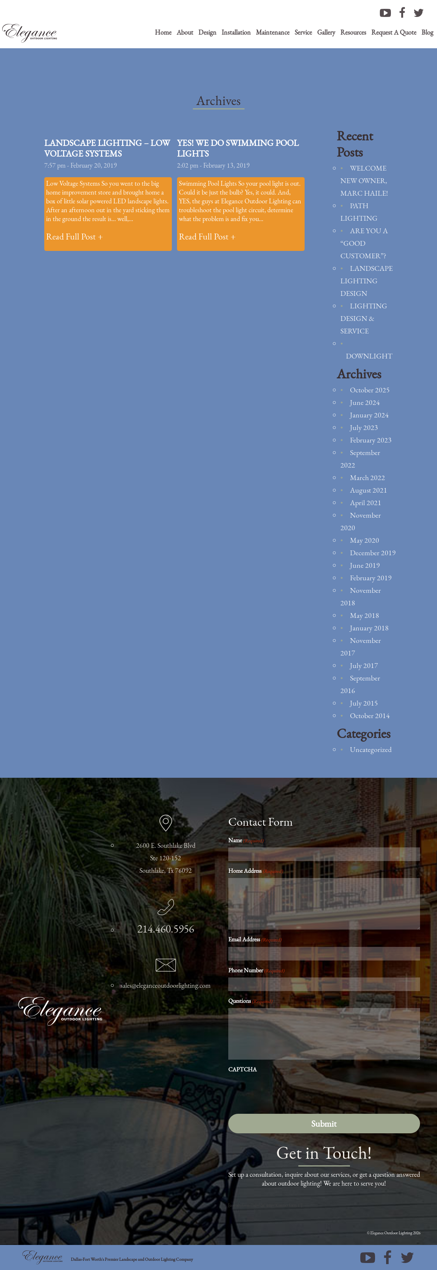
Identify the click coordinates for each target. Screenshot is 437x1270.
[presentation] (284, 1091)
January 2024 (369, 415)
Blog (427, 32)
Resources (353, 32)
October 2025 (370, 390)
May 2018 (364, 615)
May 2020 (364, 540)
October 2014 (370, 715)
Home (163, 32)
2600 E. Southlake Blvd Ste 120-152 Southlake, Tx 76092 (165, 858)
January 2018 (369, 628)
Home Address (255, 871)
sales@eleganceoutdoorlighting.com (166, 985)
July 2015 (364, 703)
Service (303, 32)
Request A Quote (393, 32)
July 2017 (364, 665)
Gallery (326, 32)
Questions (250, 1001)
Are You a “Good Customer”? (364, 243)
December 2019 (373, 552)
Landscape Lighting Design (366, 280)
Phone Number (256, 970)
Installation (236, 32)
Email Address (254, 939)
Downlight (369, 356)
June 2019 (365, 565)
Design (207, 32)
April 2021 (365, 502)
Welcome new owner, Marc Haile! (364, 180)
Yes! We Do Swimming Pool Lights (238, 148)
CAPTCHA (242, 1069)
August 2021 (368, 490)
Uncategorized (371, 749)
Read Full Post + (74, 236)
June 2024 (365, 402)
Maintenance (272, 32)
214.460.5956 (165, 928)
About (185, 32)
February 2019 (371, 577)
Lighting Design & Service (363, 318)
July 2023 (364, 427)
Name (245, 840)
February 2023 (371, 440)
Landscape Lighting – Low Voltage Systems (107, 148)
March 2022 (367, 477)
